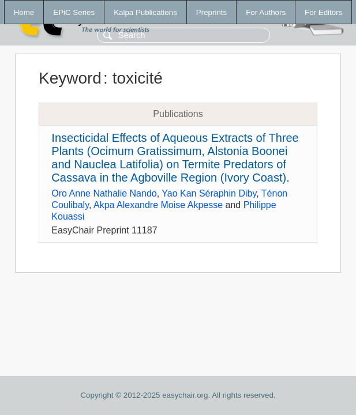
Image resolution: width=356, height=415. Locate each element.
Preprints (211, 12)
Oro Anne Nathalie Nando (103, 193)
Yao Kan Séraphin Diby (209, 193)
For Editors (323, 12)
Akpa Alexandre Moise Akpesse (158, 205)
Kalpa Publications (145, 12)
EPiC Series (74, 12)
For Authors (266, 12)
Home (24, 12)
